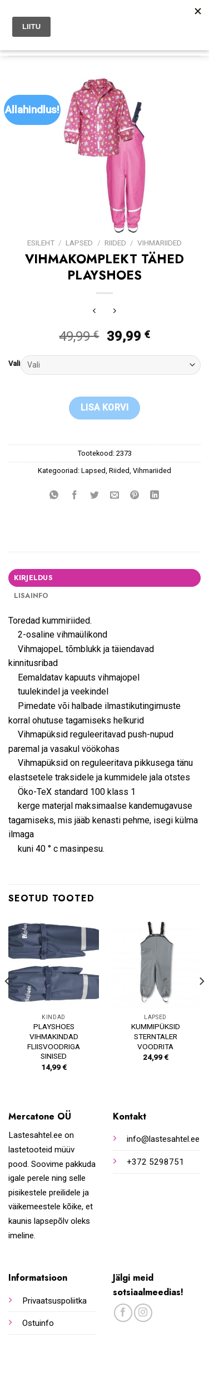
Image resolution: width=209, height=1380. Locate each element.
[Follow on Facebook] (123, 1313)
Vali (14, 364)
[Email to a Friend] (115, 495)
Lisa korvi (105, 407)
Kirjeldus (33, 577)
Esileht (40, 242)
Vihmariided (159, 242)
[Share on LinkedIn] (155, 495)
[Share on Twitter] (94, 495)
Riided (115, 242)
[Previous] (7, 1004)
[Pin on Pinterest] (135, 495)
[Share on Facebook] (74, 495)
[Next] (201, 1004)
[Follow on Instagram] (143, 1313)
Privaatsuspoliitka (54, 1301)
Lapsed (79, 242)
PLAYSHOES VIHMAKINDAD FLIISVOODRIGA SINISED (53, 1041)
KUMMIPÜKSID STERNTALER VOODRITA (155, 1036)
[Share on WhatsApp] (54, 495)
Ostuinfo (38, 1323)
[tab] (104, 578)
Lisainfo (31, 595)
